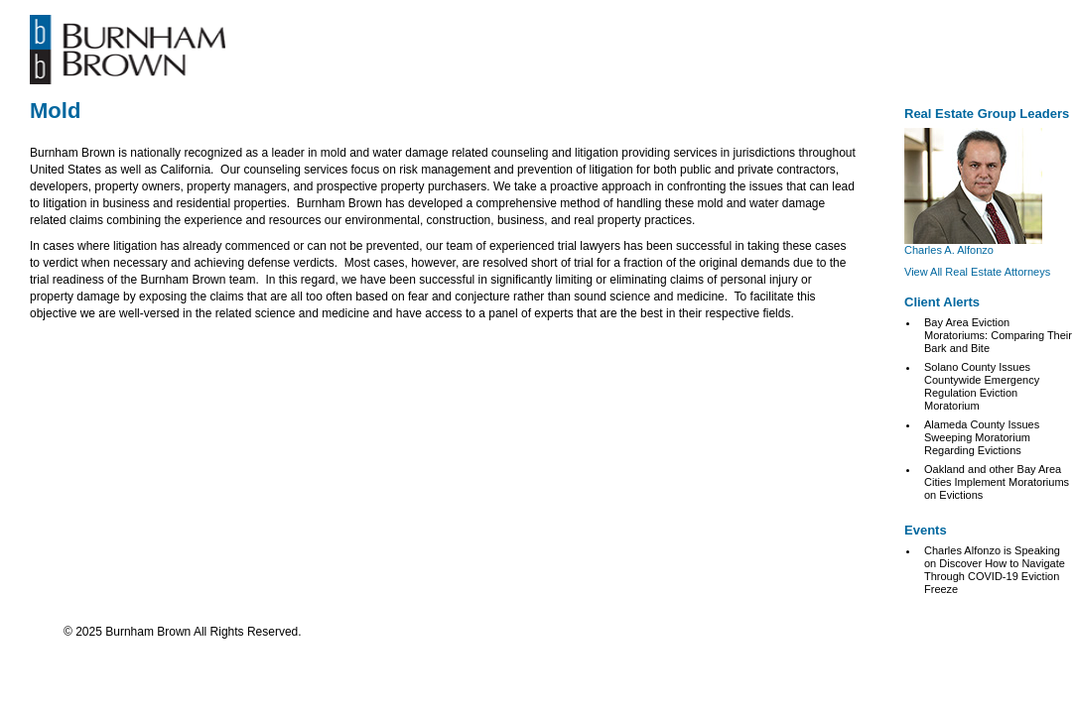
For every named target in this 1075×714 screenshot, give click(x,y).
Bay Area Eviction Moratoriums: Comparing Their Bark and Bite (998, 335)
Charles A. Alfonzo (949, 250)
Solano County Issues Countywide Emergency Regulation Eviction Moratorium (981, 386)
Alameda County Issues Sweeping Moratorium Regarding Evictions (981, 437)
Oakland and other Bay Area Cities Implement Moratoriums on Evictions (996, 482)
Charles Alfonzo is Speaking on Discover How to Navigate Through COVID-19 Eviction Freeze (994, 569)
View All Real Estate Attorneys (977, 272)
